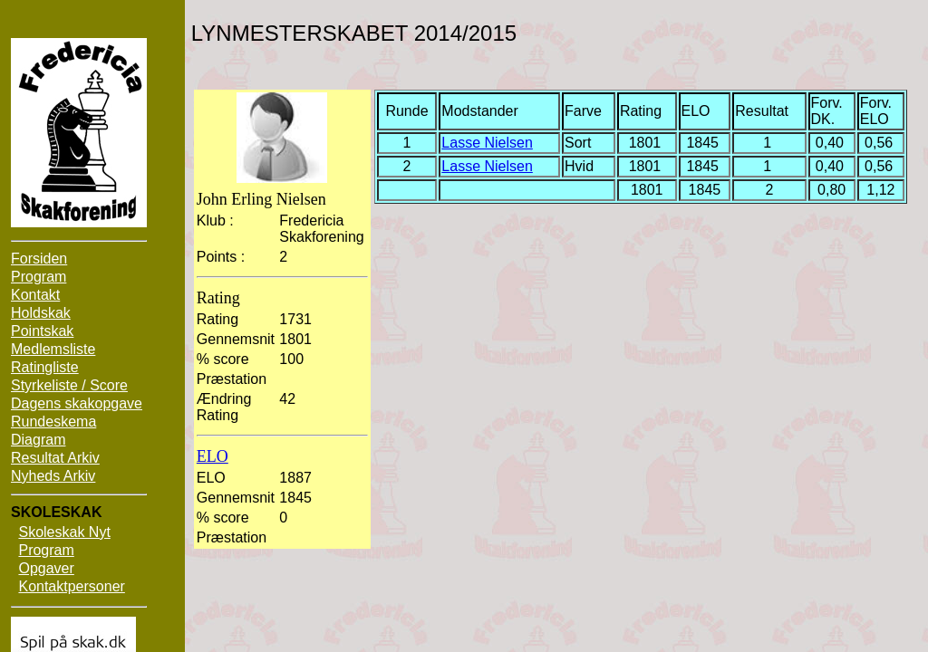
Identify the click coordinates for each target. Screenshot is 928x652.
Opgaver (45, 568)
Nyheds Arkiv (53, 476)
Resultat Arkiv (55, 457)
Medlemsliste (53, 349)
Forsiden (39, 258)
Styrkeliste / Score (69, 385)
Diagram (38, 439)
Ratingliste (45, 367)
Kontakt (35, 294)
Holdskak (41, 313)
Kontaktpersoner (71, 586)
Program (38, 276)
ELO (212, 456)
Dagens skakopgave (76, 403)
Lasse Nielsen (487, 142)
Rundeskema (53, 421)
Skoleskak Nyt (64, 532)
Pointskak (42, 331)
